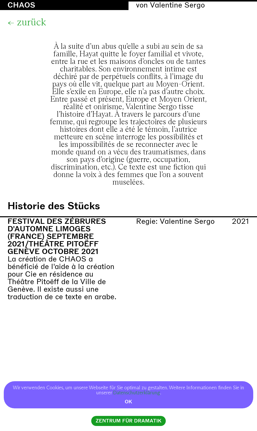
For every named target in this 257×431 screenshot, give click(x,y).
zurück (31, 23)
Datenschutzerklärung (136, 392)
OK (128, 402)
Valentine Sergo (177, 5)
